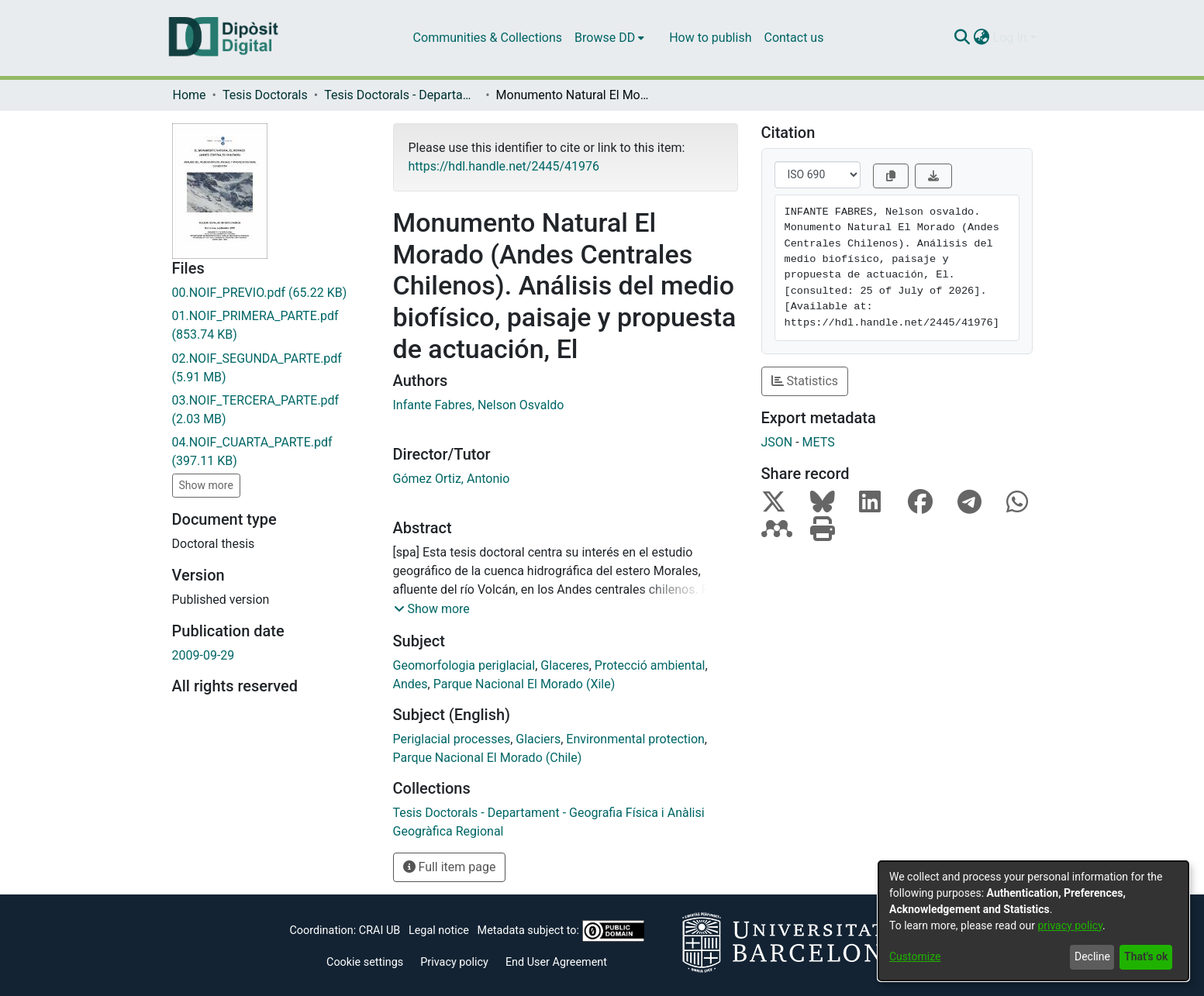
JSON (777, 442)
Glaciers (538, 739)
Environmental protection (635, 739)
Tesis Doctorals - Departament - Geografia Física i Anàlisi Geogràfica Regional (401, 95)
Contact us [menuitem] (793, 37)
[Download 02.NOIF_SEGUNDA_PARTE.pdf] (271, 368)
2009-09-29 (203, 655)
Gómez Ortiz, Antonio (451, 478)
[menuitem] (609, 37)
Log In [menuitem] (1010, 37)
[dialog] (1033, 920)
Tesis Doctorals (265, 95)
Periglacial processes (452, 739)
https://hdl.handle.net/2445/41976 (504, 166)
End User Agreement (556, 962)
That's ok (1146, 956)
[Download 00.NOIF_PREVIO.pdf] (271, 293)
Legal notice (439, 930)
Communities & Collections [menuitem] (487, 37)
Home (189, 95)
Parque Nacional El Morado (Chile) (487, 757)
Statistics (805, 381)
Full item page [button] (449, 867)
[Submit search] (962, 38)
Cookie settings (364, 962)
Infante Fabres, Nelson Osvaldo (478, 405)
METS (818, 442)
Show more (206, 485)
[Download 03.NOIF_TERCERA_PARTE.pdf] (271, 410)
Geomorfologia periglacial (464, 665)
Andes (410, 684)
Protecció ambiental (650, 665)
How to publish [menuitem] (710, 37)
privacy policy (1069, 925)
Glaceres (564, 665)
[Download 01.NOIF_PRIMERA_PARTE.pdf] (271, 325)
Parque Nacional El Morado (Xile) (524, 684)
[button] (432, 609)
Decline (1092, 956)
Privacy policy (454, 962)
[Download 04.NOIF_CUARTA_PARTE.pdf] (271, 451)
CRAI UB (379, 930)
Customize (914, 956)
